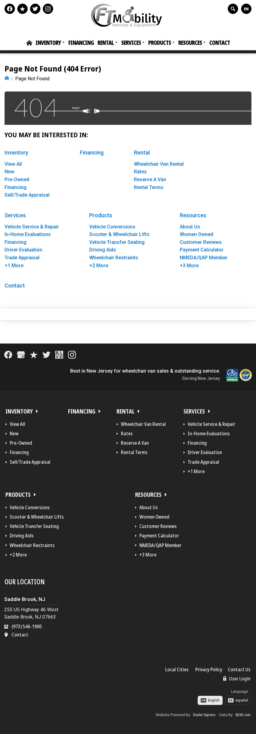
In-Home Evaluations (28, 234)
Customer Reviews (201, 241)
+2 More (98, 265)
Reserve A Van (150, 179)
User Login (237, 678)
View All (13, 163)
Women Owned (196, 234)
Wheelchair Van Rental (159, 163)
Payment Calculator (202, 249)
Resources (190, 43)
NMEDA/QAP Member (203, 257)
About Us (190, 226)
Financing (81, 43)
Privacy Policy (208, 669)
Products (159, 43)
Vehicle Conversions (112, 226)
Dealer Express (204, 714)
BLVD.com (243, 714)
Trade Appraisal (22, 257)
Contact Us (239, 669)
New (9, 171)
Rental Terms (148, 187)
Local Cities (177, 669)
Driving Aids (102, 249)
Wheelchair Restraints (113, 257)
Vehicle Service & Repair (32, 226)
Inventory (48, 43)
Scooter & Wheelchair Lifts (119, 234)
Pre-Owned (17, 179)
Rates (140, 171)
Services (131, 43)
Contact (219, 43)
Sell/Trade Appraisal (27, 194)
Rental (105, 43)
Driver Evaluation (23, 249)
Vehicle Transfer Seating (117, 241)
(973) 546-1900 (27, 626)
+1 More (14, 265)
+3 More (189, 265)
